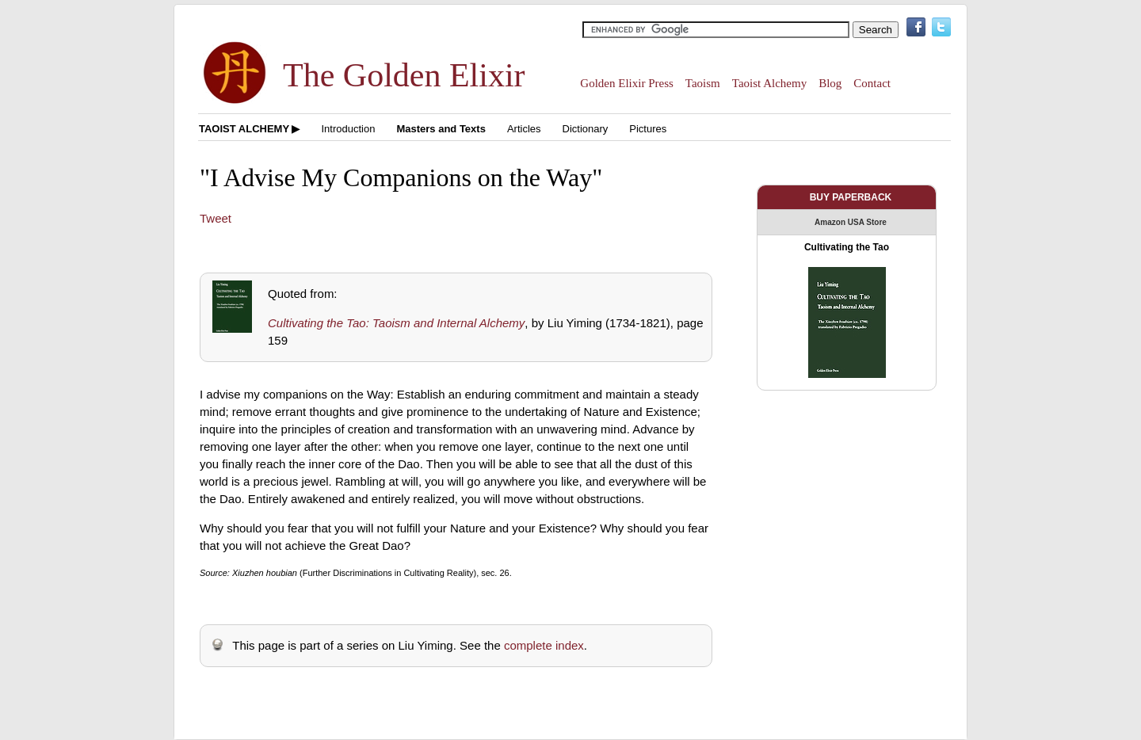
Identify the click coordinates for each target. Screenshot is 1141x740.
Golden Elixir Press (627, 83)
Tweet (215, 218)
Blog (830, 83)
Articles (524, 129)
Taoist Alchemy (769, 83)
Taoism (702, 83)
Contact (872, 83)
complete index (544, 645)
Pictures (647, 129)
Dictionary (586, 129)
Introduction (348, 129)
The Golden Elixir (404, 75)
